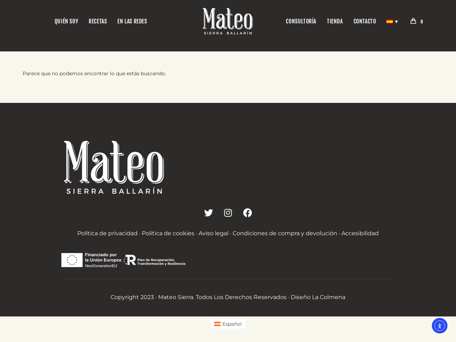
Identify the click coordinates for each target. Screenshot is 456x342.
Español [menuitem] (232, 324)
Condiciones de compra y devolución (285, 233)
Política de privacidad (107, 233)
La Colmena (328, 297)
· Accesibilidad (359, 233)
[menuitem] (228, 324)
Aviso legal (213, 233)
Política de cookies (168, 233)
